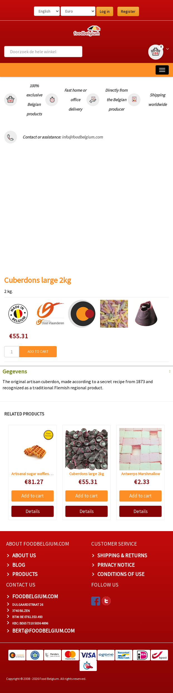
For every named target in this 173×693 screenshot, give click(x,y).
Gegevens (15, 371)
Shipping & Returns (122, 555)
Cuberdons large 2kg (86, 473)
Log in (105, 11)
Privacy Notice (116, 564)
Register (128, 11)
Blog (18, 564)
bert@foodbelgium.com (43, 630)
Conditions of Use (120, 574)
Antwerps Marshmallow (140, 473)
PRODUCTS (25, 574)
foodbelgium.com (35, 596)
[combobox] (43, 51)
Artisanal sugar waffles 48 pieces (38, 473)
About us (24, 555)
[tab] (86, 371)
